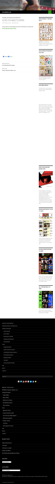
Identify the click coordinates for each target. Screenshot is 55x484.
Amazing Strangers (6, 328)
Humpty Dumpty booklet (9, 349)
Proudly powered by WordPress (8, 482)
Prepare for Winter (6, 450)
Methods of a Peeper (8, 336)
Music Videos (6, 333)
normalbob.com (6, 12)
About (3, 368)
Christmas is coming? (7, 448)
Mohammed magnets (8, 354)
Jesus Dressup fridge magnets (10, 352)
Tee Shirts (6, 360)
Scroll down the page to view (9, 28)
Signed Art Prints (7, 347)
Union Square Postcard (9, 362)
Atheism (4, 17)
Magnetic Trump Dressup (7, 323)
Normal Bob (16, 22)
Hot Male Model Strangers (18, 64)
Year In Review (7, 341)
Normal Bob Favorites (9, 339)
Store (3, 344)
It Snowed (4, 445)
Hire (3, 365)
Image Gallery (7, 331)
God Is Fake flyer (11, 17)
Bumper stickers (7, 357)
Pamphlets (17, 17)
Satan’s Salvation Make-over (18, 69)
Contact (4, 370)
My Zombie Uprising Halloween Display (10, 453)
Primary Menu (53, 12)
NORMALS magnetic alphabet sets (9, 325)
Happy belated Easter (7, 442)
